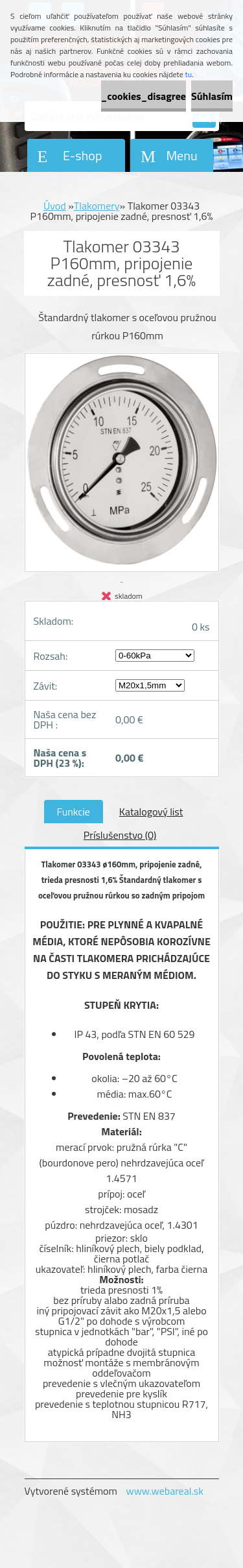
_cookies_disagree (143, 96)
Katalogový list (151, 811)
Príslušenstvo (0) (120, 835)
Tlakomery (97, 205)
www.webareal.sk (164, 1491)
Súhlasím (212, 96)
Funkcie (73, 811)
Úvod (54, 205)
